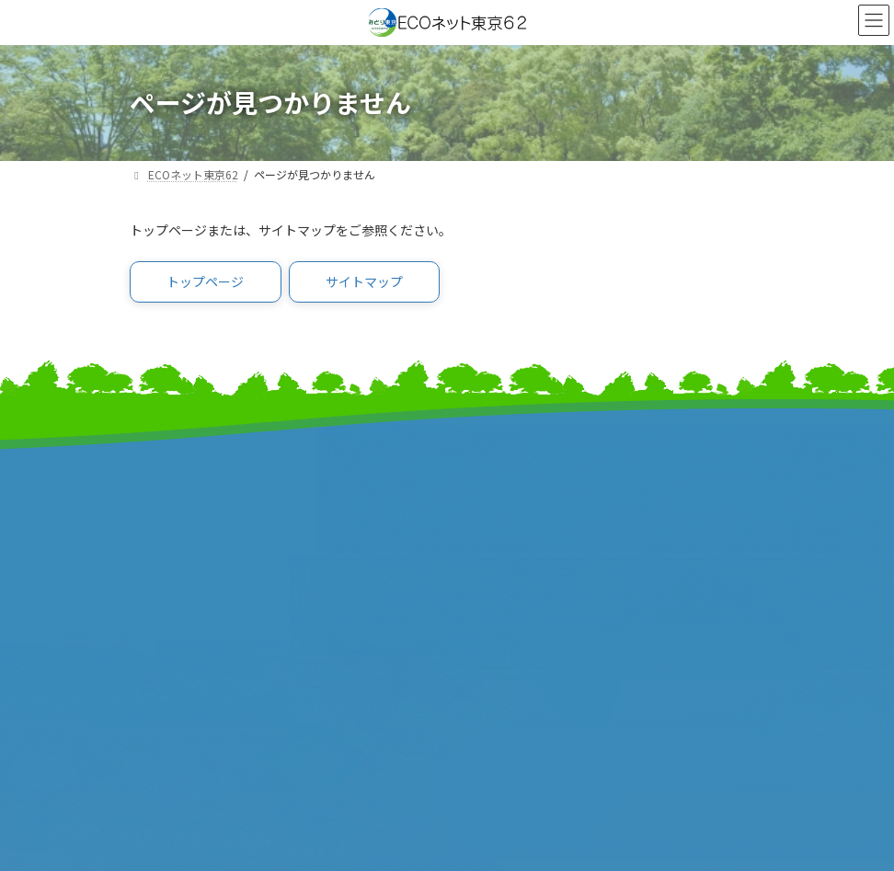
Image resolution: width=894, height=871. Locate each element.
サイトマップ (502, 619)
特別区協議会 (171, 669)
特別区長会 (495, 500)
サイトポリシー (509, 658)
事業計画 (157, 500)
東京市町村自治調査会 (199, 649)
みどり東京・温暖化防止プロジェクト (247, 481)
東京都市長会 (502, 481)
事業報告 (157, 539)
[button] (205, 282)
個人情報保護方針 (516, 677)
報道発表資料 (171, 520)
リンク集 (488, 638)
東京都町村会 (502, 520)
